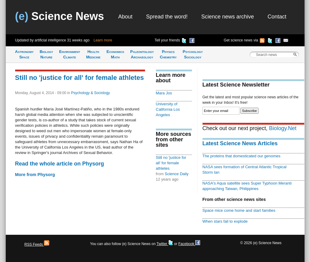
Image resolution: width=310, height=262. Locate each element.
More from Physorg (35, 174)
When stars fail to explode (225, 221)
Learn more (103, 40)
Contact (277, 17)
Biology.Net (283, 128)
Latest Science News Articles (240, 143)
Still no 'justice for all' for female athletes (79, 77)
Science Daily (177, 174)
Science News (59, 16)
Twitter (165, 244)
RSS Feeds (37, 244)
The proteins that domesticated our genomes (242, 156)
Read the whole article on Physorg (59, 164)
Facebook (189, 244)
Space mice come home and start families (239, 210)
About (125, 17)
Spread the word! (167, 17)
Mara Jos (164, 93)
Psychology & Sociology (90, 93)
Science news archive (227, 17)
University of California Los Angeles (168, 109)
